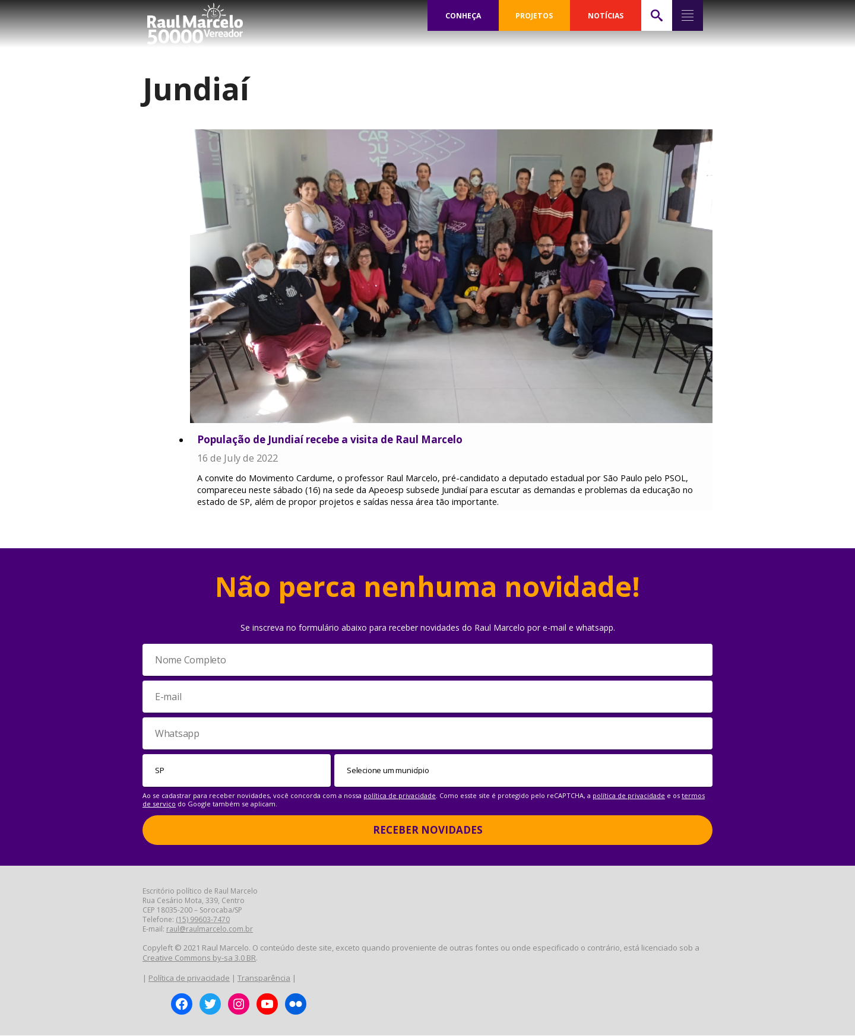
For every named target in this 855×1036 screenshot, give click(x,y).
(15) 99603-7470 (203, 920)
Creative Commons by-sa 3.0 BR (199, 958)
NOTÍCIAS (605, 15)
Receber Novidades (428, 830)
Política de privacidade (189, 978)
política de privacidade (399, 796)
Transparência (264, 978)
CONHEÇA (463, 15)
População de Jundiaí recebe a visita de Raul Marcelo (330, 439)
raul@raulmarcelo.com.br (209, 929)
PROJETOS (534, 15)
